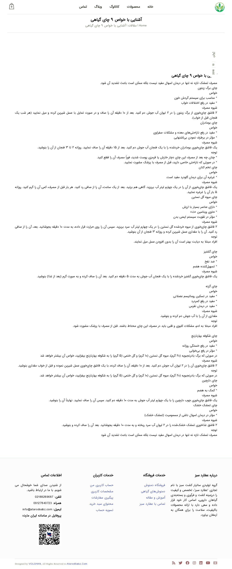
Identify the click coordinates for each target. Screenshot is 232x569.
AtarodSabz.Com (77, 564)
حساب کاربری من (101, 485)
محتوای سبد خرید (101, 504)
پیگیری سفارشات (102, 498)
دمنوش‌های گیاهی (153, 491)
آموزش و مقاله (155, 498)
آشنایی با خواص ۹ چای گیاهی (194, 76)
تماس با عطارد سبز (152, 504)
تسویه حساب (104, 510)
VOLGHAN (35, 564)
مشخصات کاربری (102, 491)
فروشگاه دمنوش (154, 485)
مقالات (132, 25)
